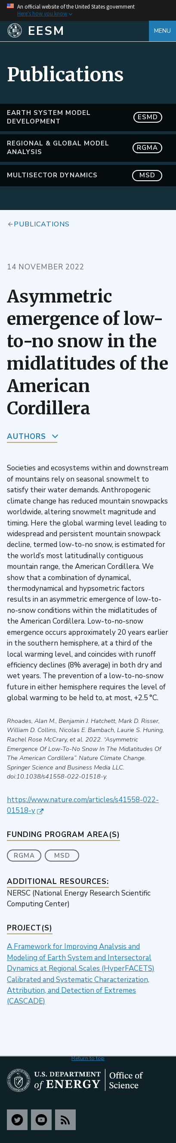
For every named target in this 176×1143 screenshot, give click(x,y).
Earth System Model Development (84, 117)
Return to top (88, 1058)
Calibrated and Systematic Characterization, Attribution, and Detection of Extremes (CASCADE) (78, 991)
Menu (162, 31)
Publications (42, 224)
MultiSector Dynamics (84, 175)
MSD (62, 855)
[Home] (78, 31)
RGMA (24, 855)
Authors (26, 437)
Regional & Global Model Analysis (84, 147)
